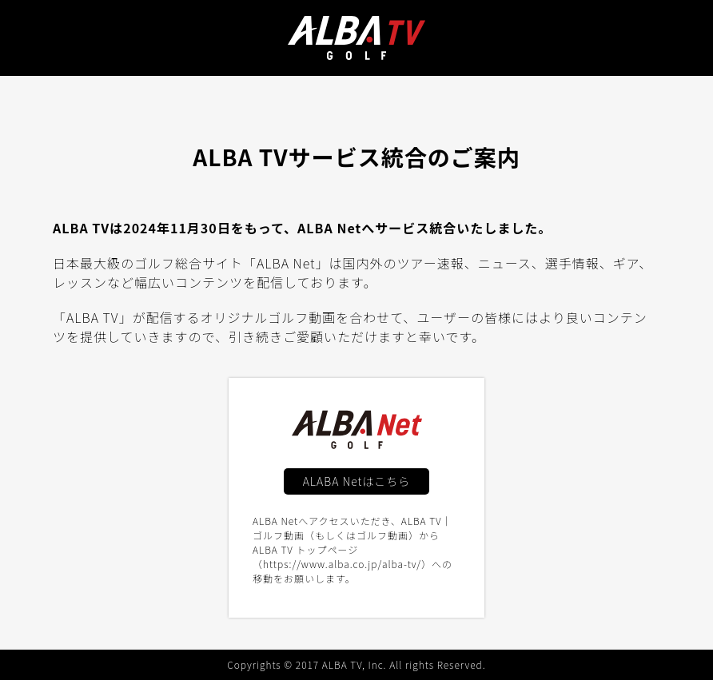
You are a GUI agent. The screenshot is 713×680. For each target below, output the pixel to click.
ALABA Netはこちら (357, 481)
